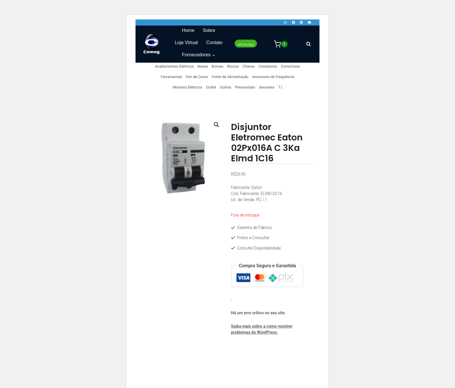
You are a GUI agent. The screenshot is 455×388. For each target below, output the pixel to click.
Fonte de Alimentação (230, 77)
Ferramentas (171, 77)
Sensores (267, 87)
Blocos (233, 66)
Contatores (268, 66)
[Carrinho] (280, 44)
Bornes (217, 66)
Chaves (249, 66)
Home (188, 30)
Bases (203, 66)
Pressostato (245, 87)
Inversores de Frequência (273, 77)
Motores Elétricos (188, 87)
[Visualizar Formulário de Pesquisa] (308, 44)
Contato (214, 42)
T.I (280, 87)
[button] (216, 125)
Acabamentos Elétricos (174, 66)
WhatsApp (245, 44)
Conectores (290, 66)
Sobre (209, 30)
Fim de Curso (197, 77)
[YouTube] (309, 22)
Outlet (211, 87)
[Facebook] (293, 22)
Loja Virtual (186, 42)
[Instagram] (285, 22)
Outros (225, 87)
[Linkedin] (301, 22)
